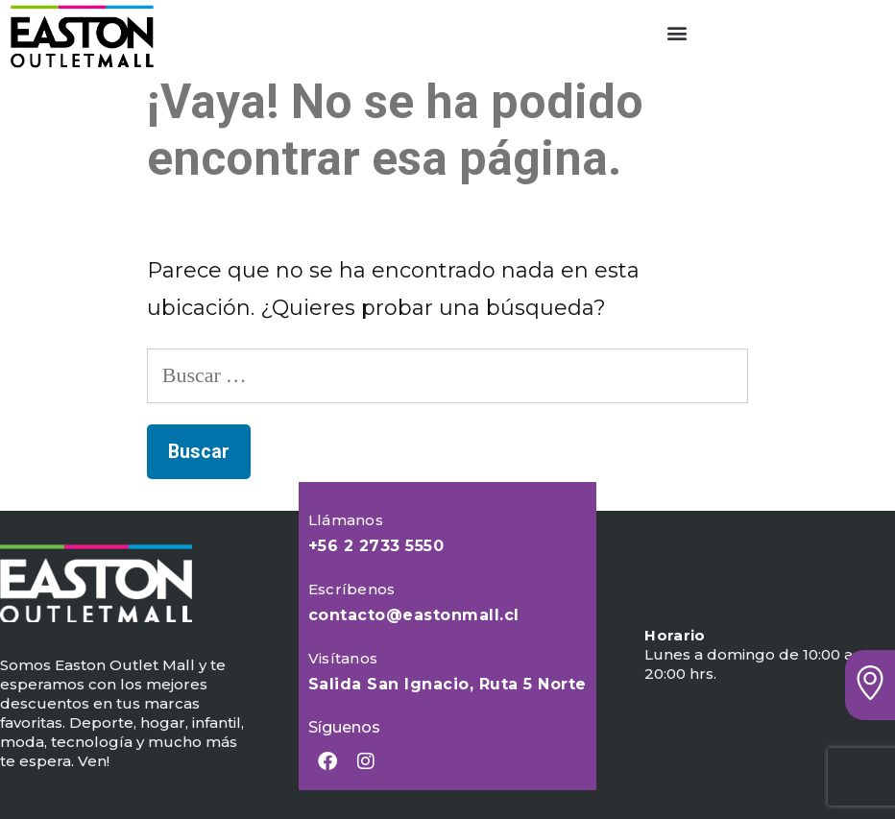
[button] (677, 32)
